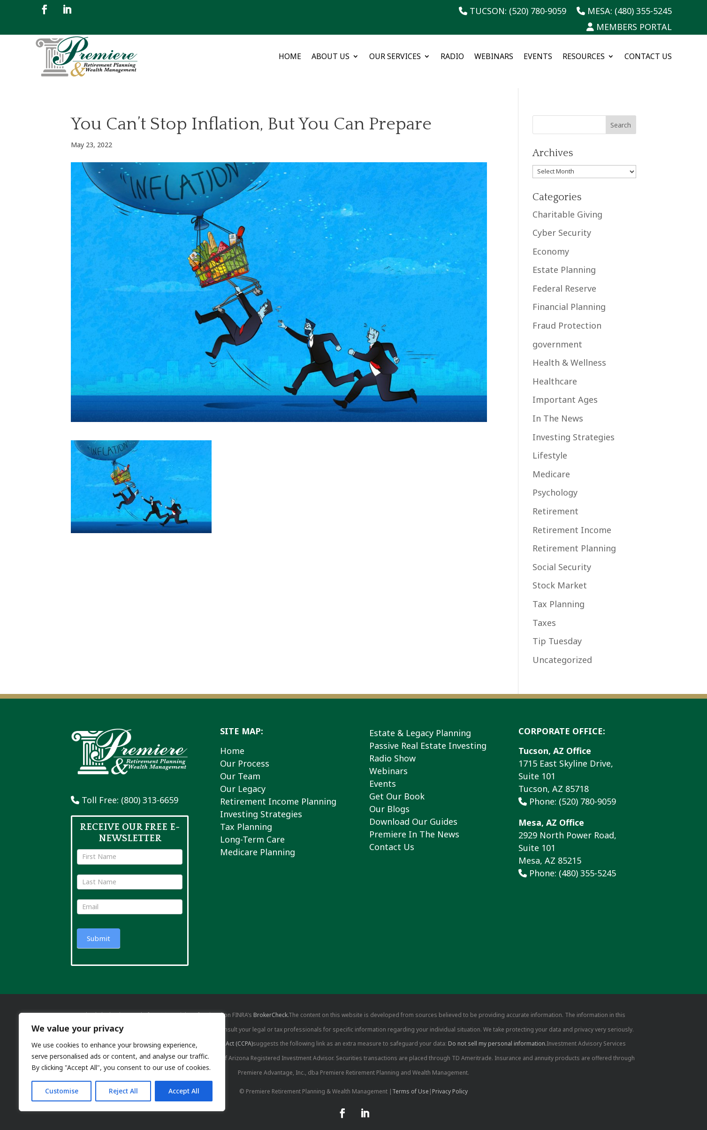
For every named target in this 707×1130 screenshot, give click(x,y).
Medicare (551, 463)
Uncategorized (562, 649)
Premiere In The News (414, 823)
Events (538, 56)
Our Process (244, 753)
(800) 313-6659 (149, 789)
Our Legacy (243, 778)
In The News (557, 408)
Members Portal (629, 27)
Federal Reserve (564, 278)
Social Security (561, 556)
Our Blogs (389, 798)
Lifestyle (549, 445)
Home (290, 56)
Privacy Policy (450, 1081)
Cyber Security (561, 222)
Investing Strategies (573, 426)
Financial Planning (569, 296)
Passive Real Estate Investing (428, 735)
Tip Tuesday (557, 630)
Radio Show (392, 747)
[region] (122, 1062)
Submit (98, 928)
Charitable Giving (567, 203)
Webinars (493, 56)
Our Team (240, 765)
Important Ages (565, 389)
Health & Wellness (569, 352)
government (557, 333)
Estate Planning (564, 259)
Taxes (544, 612)
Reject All (123, 1090)
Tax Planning (558, 593)
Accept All (183, 1090)
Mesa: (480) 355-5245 (624, 11)
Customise (61, 1090)
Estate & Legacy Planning (420, 722)
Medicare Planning (257, 841)
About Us (331, 56)
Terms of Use (410, 1081)
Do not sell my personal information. (497, 1033)
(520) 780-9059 (587, 791)
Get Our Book (397, 785)
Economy (550, 240)
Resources (584, 56)
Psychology (555, 482)
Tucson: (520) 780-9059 (512, 11)
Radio (452, 56)
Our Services (395, 56)
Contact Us (648, 56)
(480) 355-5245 (587, 862)
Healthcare (554, 371)
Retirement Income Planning (278, 791)
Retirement (555, 500)
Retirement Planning (574, 537)
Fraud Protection (566, 315)
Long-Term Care (252, 829)
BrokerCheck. (271, 1005)
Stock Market (559, 574)
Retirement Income (571, 519)
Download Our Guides (413, 811)
